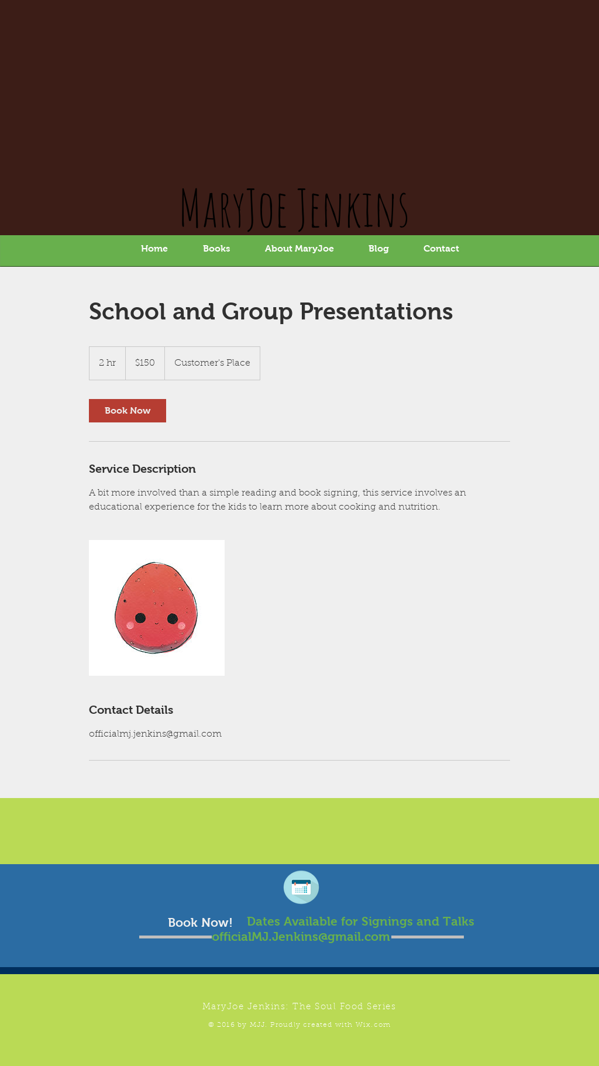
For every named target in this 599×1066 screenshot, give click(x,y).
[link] (127, 410)
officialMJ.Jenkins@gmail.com (301, 936)
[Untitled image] (157, 608)
